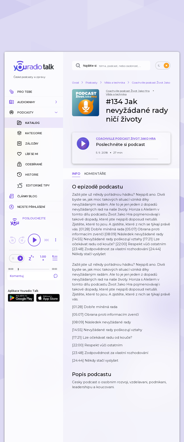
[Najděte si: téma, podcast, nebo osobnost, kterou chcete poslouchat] (111, 65)
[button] (34, 102)
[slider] (18, 269)
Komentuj (34, 276)
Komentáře (95, 174)
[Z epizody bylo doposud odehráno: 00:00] (12, 269)
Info (76, 174)
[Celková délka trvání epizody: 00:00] (55, 269)
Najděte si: (90, 65)
